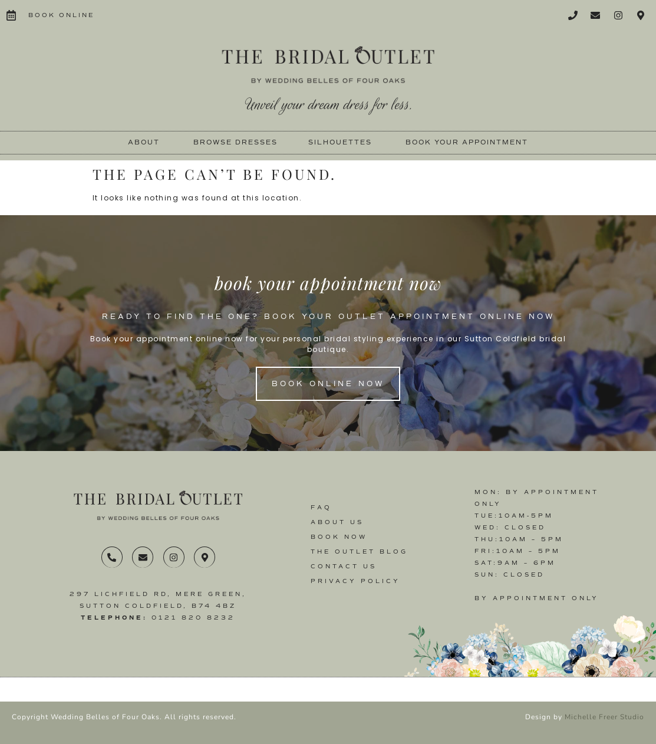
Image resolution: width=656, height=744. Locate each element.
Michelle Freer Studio (604, 717)
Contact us (344, 566)
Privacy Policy (355, 581)
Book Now (339, 537)
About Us (337, 522)
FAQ (321, 507)
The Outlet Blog (359, 551)
